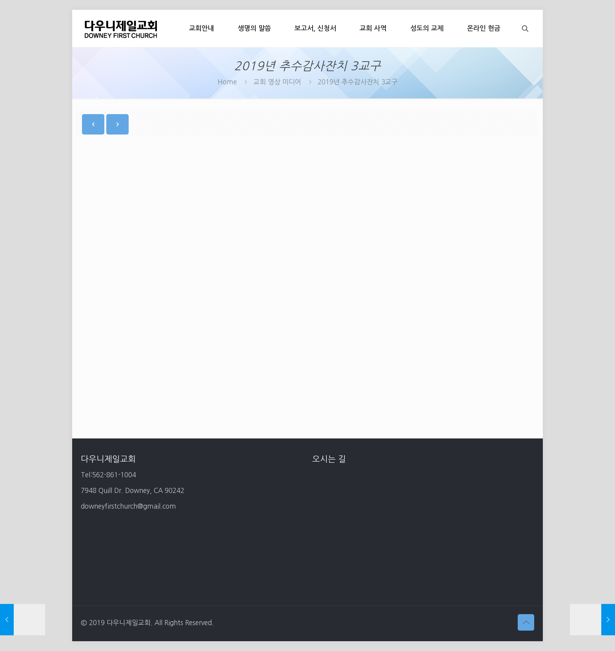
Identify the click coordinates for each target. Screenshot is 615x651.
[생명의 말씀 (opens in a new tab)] (254, 28)
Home (227, 81)
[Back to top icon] (526, 622)
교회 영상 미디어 (277, 81)
